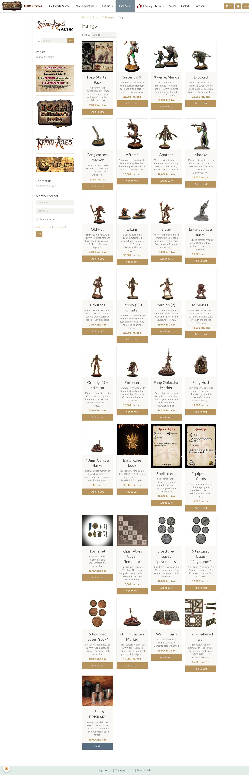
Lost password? (59, 227)
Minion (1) (201, 305)
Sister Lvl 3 (132, 77)
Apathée (166, 154)
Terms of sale (144, 770)
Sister (166, 229)
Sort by (86, 34)
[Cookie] (6, 768)
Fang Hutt (200, 382)
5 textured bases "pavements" (166, 556)
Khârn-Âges (108, 17)
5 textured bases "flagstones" (201, 556)
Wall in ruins (166, 634)
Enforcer (132, 382)
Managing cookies (124, 770)
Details (98, 746)
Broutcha (97, 305)
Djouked (201, 77)
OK (70, 40)
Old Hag (98, 229)
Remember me (45, 219)
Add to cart (97, 111)
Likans (132, 229)
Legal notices (104, 770)
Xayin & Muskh (166, 77)
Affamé (132, 154)
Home (85, 17)
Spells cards (166, 473)
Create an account (43, 227)
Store (95, 17)
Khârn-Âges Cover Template (132, 556)
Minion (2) (166, 305)
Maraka (200, 154)
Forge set (97, 551)
